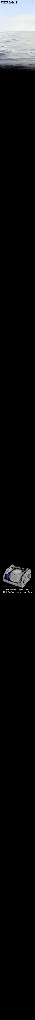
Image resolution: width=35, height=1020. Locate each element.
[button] (32, 2)
